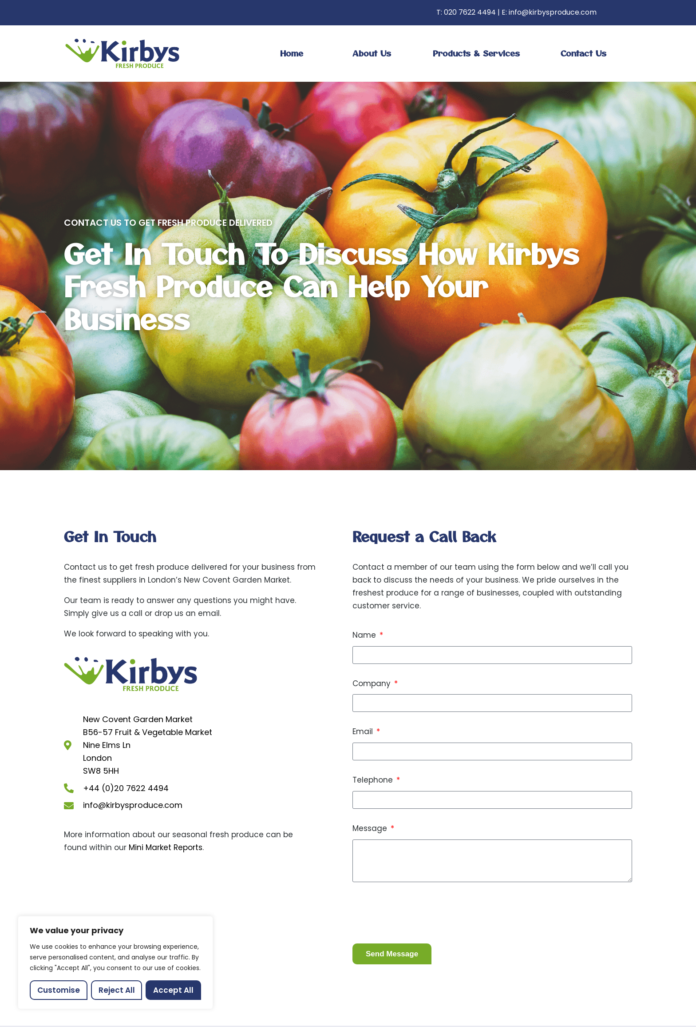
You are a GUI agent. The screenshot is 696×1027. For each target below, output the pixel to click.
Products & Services (476, 53)
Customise (58, 990)
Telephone (373, 780)
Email (363, 731)
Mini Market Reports (165, 847)
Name (365, 635)
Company (372, 683)
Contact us (583, 53)
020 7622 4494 (470, 12)
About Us (371, 53)
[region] (115, 962)
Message (370, 828)
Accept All (173, 990)
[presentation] (419, 912)
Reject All (117, 990)
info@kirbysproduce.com (553, 12)
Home (291, 53)
